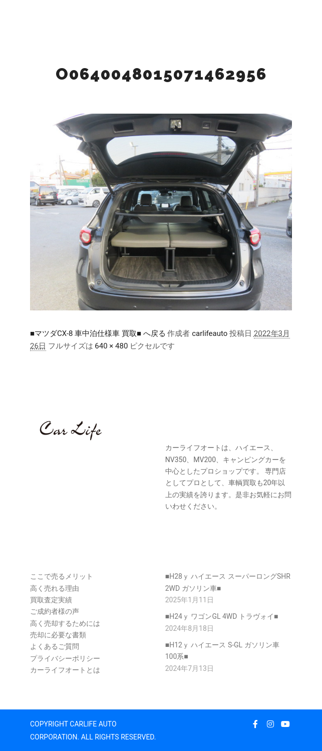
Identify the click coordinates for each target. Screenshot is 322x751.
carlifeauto (209, 333)
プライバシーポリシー (65, 658)
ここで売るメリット (61, 576)
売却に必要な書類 (58, 635)
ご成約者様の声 (54, 611)
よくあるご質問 (54, 646)
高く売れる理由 (54, 588)
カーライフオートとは (65, 670)
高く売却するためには (65, 623)
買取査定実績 (51, 600)
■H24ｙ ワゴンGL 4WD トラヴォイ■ (221, 616)
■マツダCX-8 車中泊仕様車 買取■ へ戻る (98, 333)
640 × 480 (111, 345)
